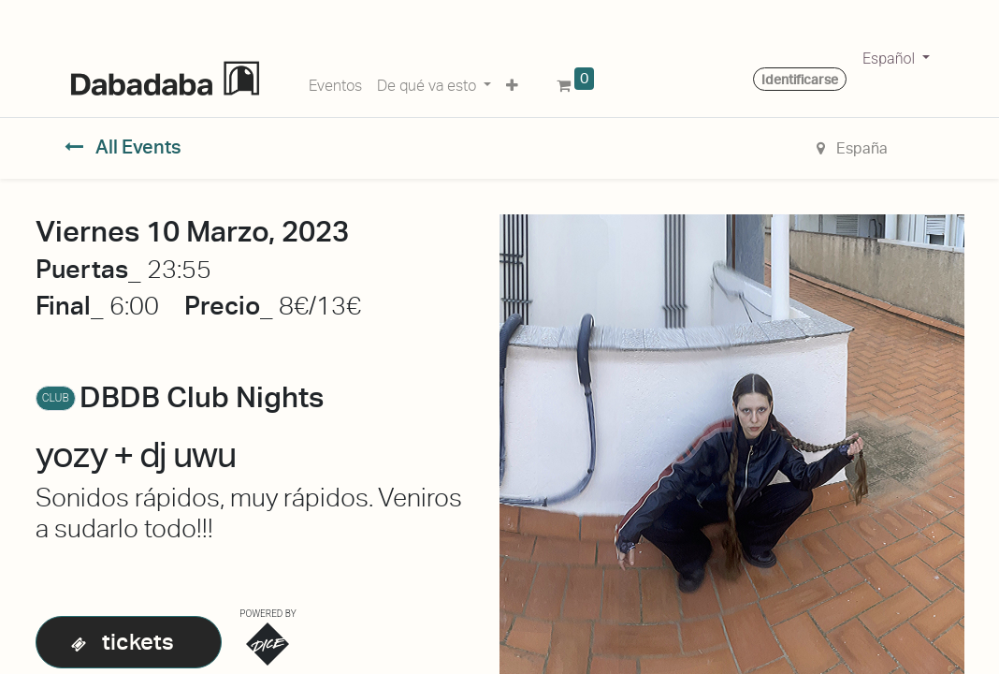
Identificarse (799, 79)
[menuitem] (335, 82)
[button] (512, 82)
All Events (123, 147)
